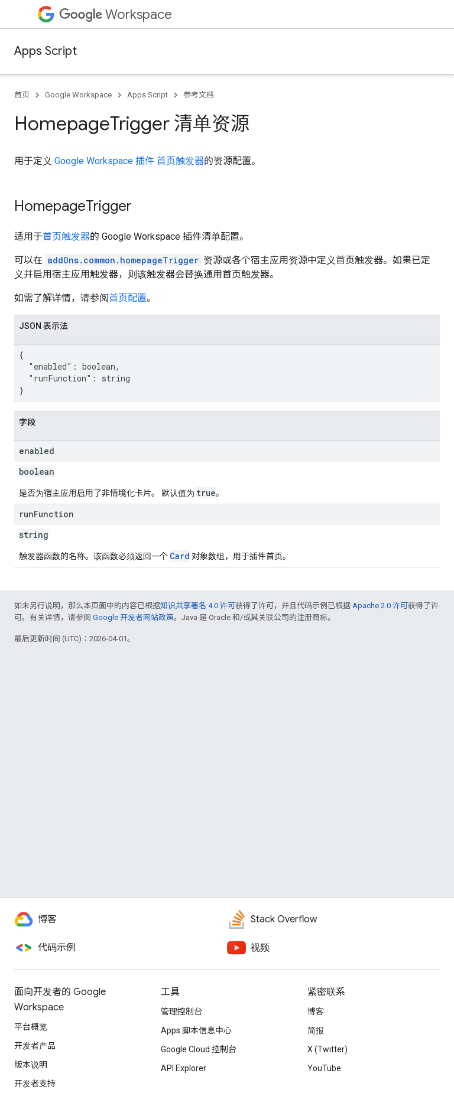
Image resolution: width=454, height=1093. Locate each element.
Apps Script (45, 51)
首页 (22, 94)
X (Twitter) (327, 1049)
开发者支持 (35, 1083)
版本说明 (30, 1064)
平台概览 (30, 1027)
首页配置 (128, 298)
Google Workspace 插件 (104, 161)
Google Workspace (78, 94)
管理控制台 (181, 1011)
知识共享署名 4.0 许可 (197, 605)
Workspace (115, 14)
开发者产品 (35, 1045)
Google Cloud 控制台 (198, 1049)
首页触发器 (180, 161)
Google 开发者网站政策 (133, 617)
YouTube (324, 1068)
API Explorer (183, 1068)
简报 (315, 1030)
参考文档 (198, 94)
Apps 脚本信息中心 (196, 1030)
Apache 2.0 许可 (380, 605)
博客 (315, 1011)
